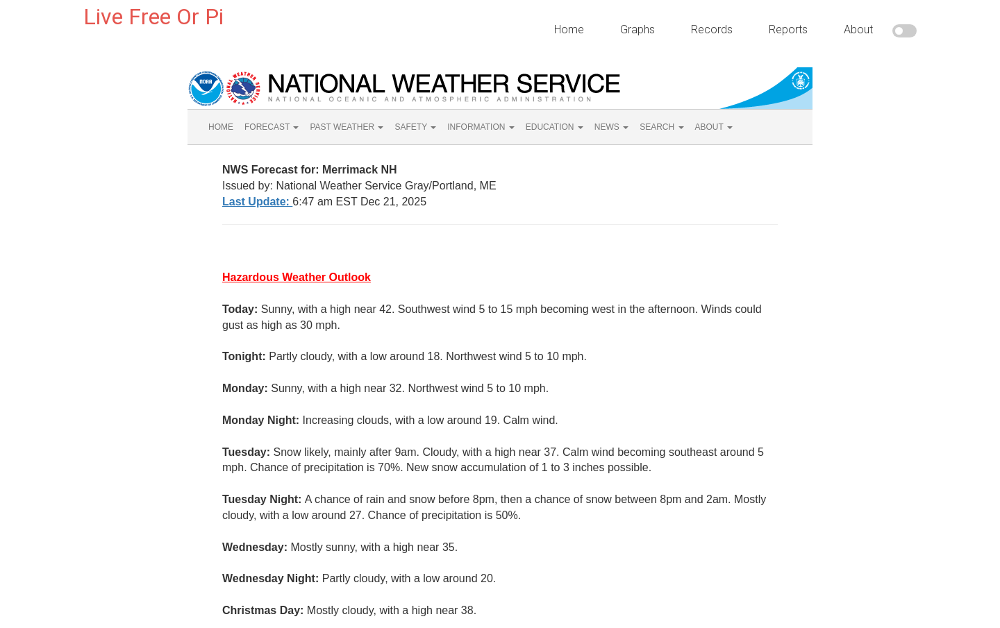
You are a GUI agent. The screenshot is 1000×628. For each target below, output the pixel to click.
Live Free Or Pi (153, 16)
